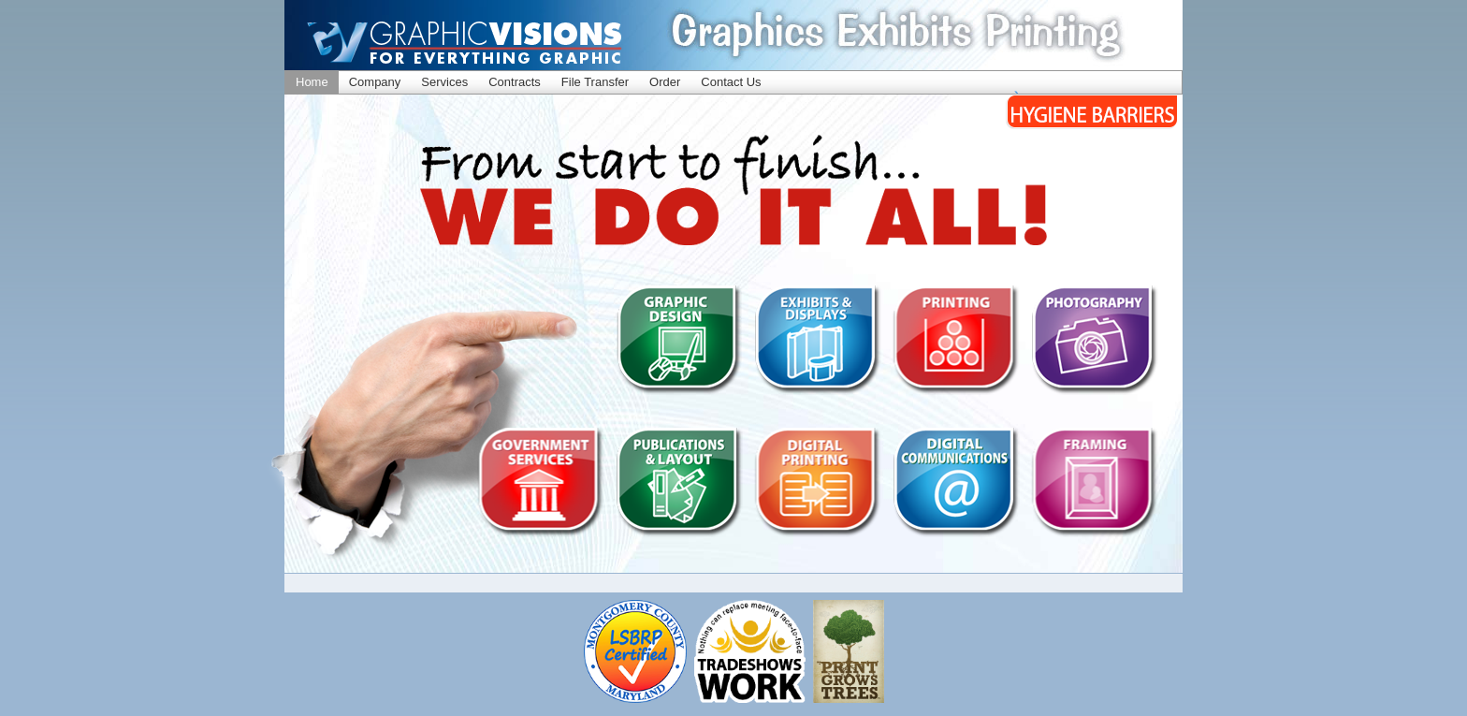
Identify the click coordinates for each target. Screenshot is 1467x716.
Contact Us (731, 82)
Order (664, 82)
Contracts (514, 82)
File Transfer (595, 82)
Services (444, 82)
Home (312, 82)
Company (375, 82)
